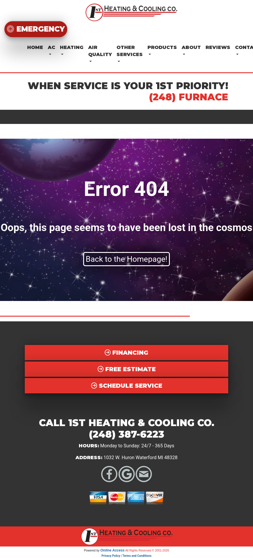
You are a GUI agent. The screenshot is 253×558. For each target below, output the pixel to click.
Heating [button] (71, 47)
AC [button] (51, 47)
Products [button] (162, 47)
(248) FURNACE (188, 97)
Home (35, 47)
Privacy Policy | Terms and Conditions (126, 555)
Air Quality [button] (100, 51)
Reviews (218, 47)
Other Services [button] (129, 51)
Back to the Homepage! (126, 259)
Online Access (112, 550)
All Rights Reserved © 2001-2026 (147, 550)
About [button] (191, 47)
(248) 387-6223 (126, 434)
